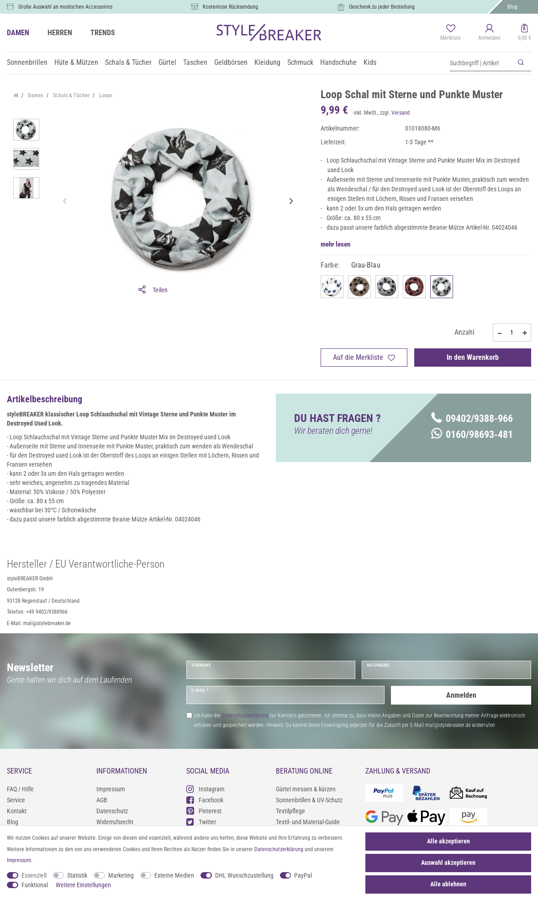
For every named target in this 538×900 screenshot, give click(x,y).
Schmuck (300, 62)
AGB (101, 800)
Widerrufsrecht (114, 822)
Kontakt (16, 811)
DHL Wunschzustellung (244, 875)
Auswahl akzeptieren (448, 862)
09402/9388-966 (472, 418)
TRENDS (102, 32)
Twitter (201, 822)
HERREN (59, 32)
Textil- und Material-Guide (308, 822)
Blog (512, 7)
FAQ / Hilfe (20, 789)
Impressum (110, 789)
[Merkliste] (450, 33)
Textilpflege (290, 811)
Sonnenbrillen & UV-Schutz (309, 800)
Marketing (121, 875)
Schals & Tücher (128, 62)
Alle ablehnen (448, 884)
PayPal (303, 875)
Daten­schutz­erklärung (278, 849)
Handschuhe (338, 62)
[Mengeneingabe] (512, 332)
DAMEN (18, 32)
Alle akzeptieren (448, 841)
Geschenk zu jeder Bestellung (382, 7)
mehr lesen (335, 244)
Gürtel (167, 62)
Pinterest (204, 811)
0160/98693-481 (472, 434)
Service (16, 800)
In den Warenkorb (473, 357)
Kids (370, 62)
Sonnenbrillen (27, 62)
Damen (34, 95)
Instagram (205, 789)
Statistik (77, 875)
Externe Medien (174, 875)
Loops (105, 95)
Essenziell (34, 875)
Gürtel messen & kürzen (306, 789)
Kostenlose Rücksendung (230, 7)
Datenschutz (112, 811)
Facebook (204, 800)
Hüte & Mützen (76, 62)
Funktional (34, 885)
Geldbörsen (231, 62)
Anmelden (461, 694)
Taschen (195, 62)
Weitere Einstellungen (83, 885)
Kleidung (267, 62)
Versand (400, 113)
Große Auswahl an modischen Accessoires (65, 7)
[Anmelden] (489, 33)
